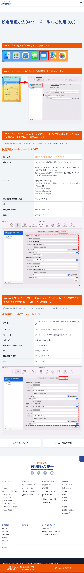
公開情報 (64, 507)
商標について (54, 563)
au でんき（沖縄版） (7, 501)
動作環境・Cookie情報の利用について (37, 563)
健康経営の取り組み (68, 510)
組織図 (64, 494)
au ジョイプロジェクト (8, 504)
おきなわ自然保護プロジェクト (50, 495)
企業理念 (64, 501)
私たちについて (27, 481)
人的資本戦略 (66, 513)
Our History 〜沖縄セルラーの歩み (30, 495)
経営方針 (4, 528)
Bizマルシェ (46, 528)
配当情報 (4, 547)
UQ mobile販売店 (7, 510)
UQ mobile (5, 488)
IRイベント (5, 544)
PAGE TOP (81, 459)
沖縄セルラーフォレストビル (51, 531)
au (2, 485)
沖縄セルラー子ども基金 (49, 499)
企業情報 (65, 481)
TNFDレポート (46, 502)
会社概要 (64, 491)
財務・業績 (5, 531)
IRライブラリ (5, 535)
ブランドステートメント (29, 488)
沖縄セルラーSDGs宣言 (28, 491)
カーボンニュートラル (48, 491)
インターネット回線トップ (9, 491)
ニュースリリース (67, 485)
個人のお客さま (7, 481)
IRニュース (5, 541)
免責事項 (5, 563)
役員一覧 (64, 497)
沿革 (63, 504)
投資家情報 (5, 525)
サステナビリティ (48, 481)
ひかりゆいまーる (7, 497)
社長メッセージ (66, 488)
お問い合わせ (20, 443)
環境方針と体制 (46, 485)
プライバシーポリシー (16, 563)
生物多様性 (45, 488)
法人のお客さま (48, 525)
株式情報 (4, 538)
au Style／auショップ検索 (9, 507)
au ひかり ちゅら (7, 494)
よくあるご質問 (64, 443)
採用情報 (25, 525)
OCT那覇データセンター (50, 535)
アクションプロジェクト (29, 485)
